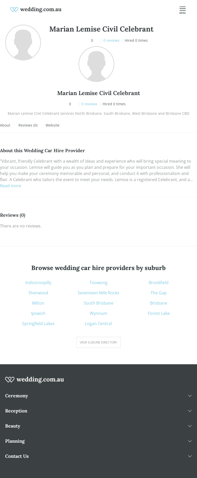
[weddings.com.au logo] (36, 9)
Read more (10, 186)
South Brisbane (98, 303)
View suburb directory (98, 342)
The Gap (159, 293)
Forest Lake (159, 313)
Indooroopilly (38, 282)
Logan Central (98, 323)
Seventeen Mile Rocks (98, 293)
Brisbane (158, 303)
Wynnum (98, 313)
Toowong (98, 282)
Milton (38, 303)
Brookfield (159, 282)
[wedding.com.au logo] (34, 382)
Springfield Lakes (38, 323)
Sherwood (38, 293)
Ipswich (38, 313)
